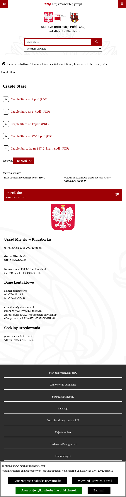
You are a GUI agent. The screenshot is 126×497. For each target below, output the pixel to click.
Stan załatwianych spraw (63, 372)
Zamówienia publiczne (63, 384)
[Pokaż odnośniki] (4, 4)
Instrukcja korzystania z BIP (63, 420)
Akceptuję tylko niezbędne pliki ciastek (48, 490)
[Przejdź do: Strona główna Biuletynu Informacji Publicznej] (3, 64)
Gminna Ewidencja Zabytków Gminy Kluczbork (59, 64)
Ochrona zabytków (18, 64)
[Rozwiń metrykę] (23, 161)
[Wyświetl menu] (122, 4)
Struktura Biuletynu (63, 396)
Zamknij (99, 490)
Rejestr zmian (63, 432)
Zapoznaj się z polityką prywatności (37, 481)
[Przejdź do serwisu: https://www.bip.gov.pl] (63, 4)
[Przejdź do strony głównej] (63, 23)
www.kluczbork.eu (31, 310)
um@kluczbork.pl (23, 307)
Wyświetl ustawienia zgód (95, 481)
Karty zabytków (98, 64)
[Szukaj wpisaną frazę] (97, 42)
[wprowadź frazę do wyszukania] (58, 42)
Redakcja (63, 408)
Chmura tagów (63, 456)
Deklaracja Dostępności (63, 444)
